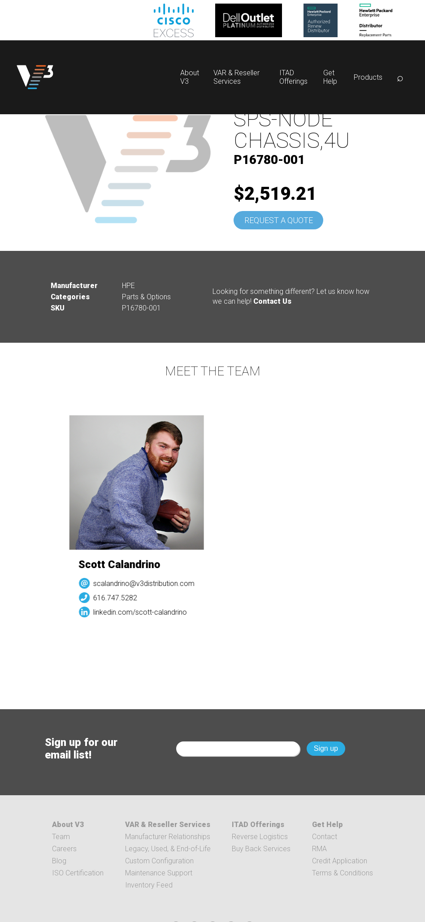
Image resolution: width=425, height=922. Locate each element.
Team (61, 836)
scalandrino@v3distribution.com (150, 583)
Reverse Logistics (260, 836)
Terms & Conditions (342, 873)
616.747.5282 (121, 598)
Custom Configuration (159, 861)
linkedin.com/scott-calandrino (146, 612)
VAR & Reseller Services (236, 77)
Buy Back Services (261, 848)
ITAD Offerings (293, 77)
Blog (59, 861)
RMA (319, 848)
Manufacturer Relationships (167, 836)
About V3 (68, 824)
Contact (324, 836)
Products (368, 77)
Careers (64, 848)
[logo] (35, 77)
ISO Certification (78, 873)
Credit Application (339, 861)
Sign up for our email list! (81, 748)
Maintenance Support (158, 873)
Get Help (330, 77)
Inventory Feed (149, 885)
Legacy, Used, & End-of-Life (168, 848)
